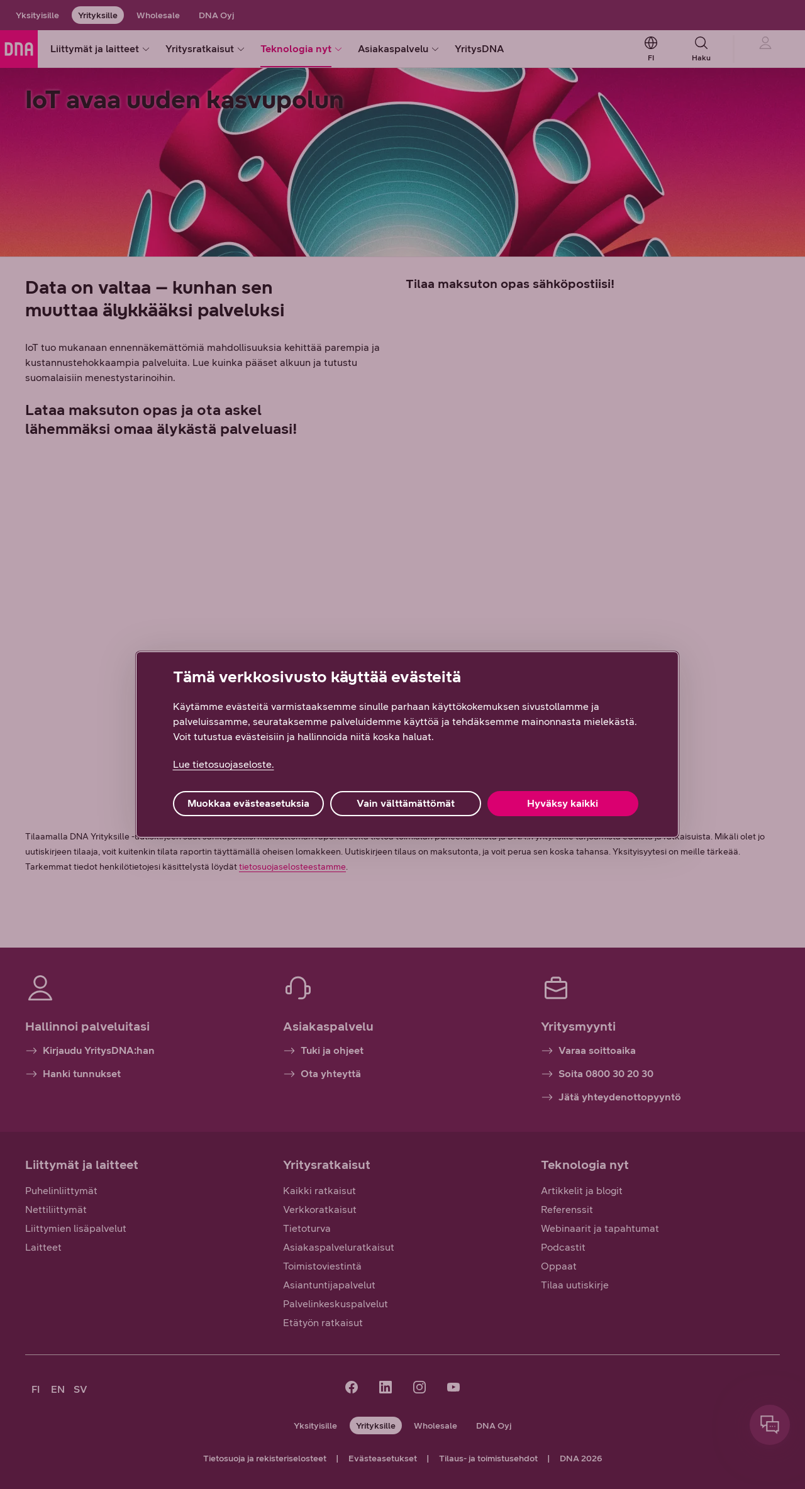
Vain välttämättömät (406, 803)
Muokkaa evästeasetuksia (248, 803)
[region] (407, 744)
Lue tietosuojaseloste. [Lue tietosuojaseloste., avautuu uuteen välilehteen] (223, 764)
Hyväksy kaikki (562, 803)
